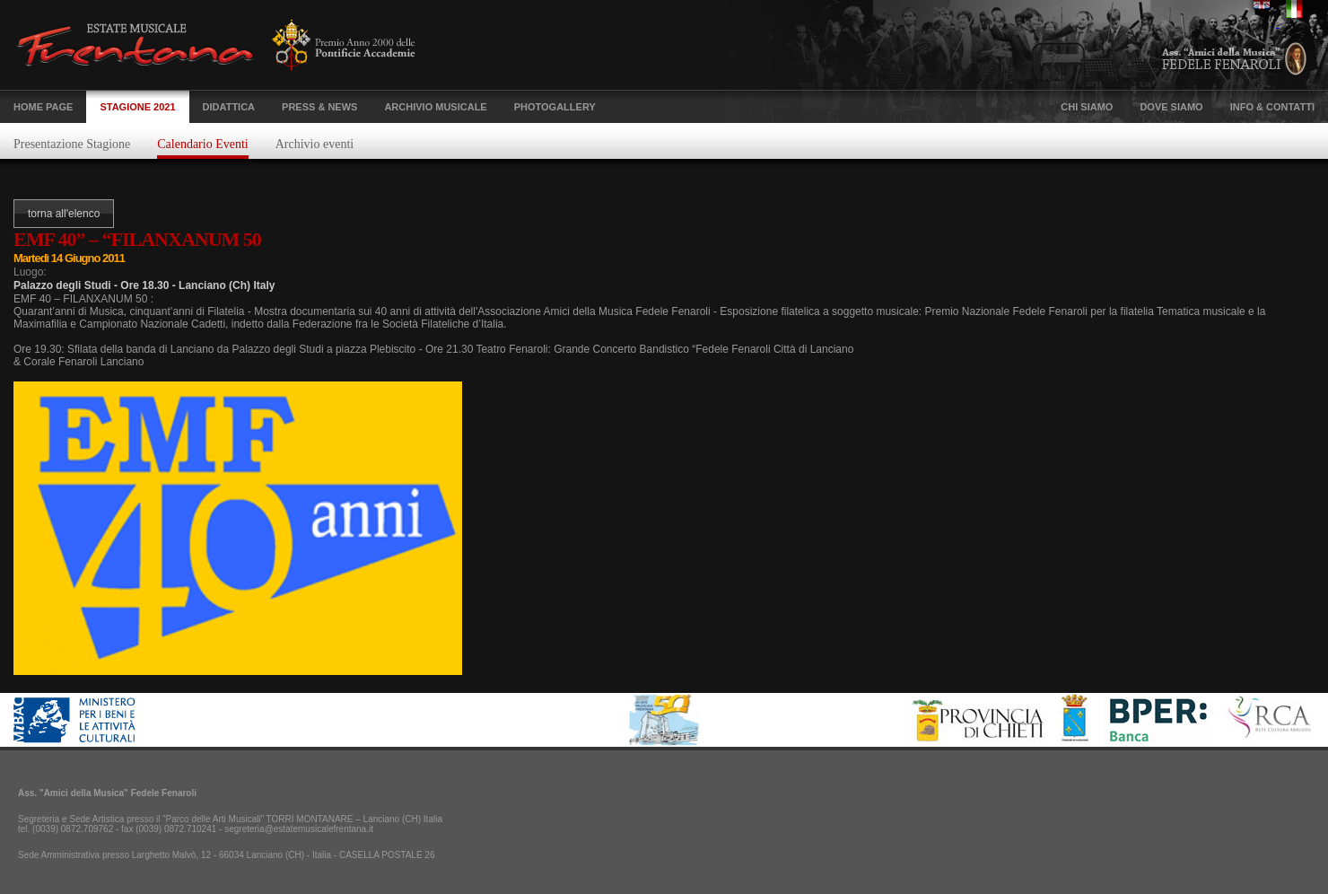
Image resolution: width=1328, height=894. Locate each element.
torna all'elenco (64, 213)
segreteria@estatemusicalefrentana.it (298, 829)
